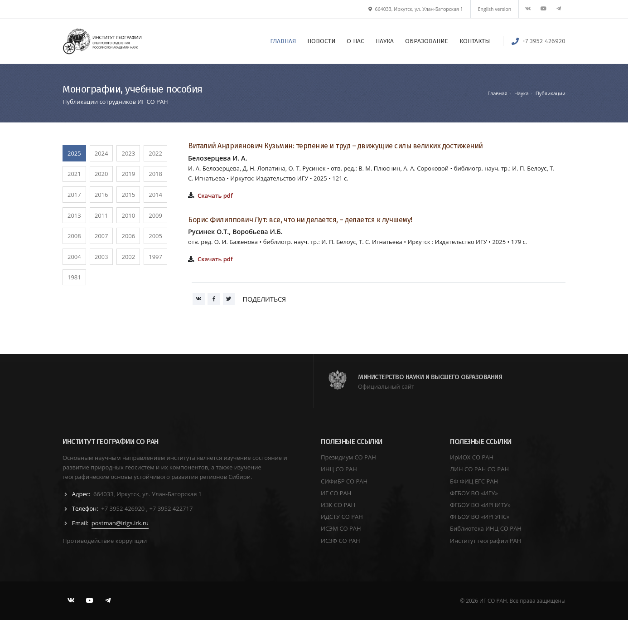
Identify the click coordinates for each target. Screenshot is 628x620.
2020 (101, 174)
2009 (155, 215)
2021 (74, 174)
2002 (128, 257)
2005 (155, 236)
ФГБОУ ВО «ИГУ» (474, 493)
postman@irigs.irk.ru (120, 523)
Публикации (550, 93)
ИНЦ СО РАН (339, 469)
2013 (74, 215)
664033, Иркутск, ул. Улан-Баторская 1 (415, 9)
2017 (74, 194)
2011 (101, 215)
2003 (101, 257)
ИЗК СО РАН (338, 505)
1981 (74, 277)
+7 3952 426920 (543, 41)
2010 (128, 215)
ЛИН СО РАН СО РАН (479, 469)
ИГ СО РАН (336, 493)
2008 (74, 236)
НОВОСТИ (321, 41)
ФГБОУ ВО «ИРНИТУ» (480, 505)
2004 (74, 257)
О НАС (355, 41)
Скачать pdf (215, 195)
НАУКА (385, 41)
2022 (155, 153)
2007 (101, 236)
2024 (101, 153)
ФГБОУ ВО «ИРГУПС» (480, 517)
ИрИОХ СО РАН (471, 457)
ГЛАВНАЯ (283, 41)
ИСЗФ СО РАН (340, 541)
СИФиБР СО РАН (344, 481)
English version (495, 9)
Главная (497, 93)
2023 (128, 153)
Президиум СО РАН (348, 457)
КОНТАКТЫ (474, 41)
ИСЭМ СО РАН (341, 528)
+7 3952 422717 (171, 508)
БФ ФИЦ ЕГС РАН (474, 481)
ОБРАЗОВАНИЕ (426, 41)
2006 (128, 236)
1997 (155, 257)
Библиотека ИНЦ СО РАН (486, 528)
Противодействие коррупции (105, 541)
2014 (155, 194)
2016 (101, 194)
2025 (74, 153)
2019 (128, 174)
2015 (128, 194)
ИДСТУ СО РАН (342, 517)
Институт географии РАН (485, 541)
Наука (521, 93)
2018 (155, 174)
